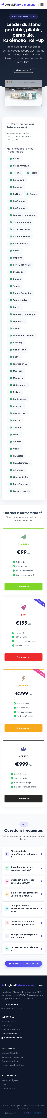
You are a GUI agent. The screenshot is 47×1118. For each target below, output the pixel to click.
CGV (4, 1084)
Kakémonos (17, 209)
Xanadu (15, 436)
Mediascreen (18, 422)
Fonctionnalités (9, 1021)
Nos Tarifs (6, 1025)
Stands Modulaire (20, 231)
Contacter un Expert (11, 1061)
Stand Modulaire (20, 238)
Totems (15, 181)
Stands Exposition (20, 301)
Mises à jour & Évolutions (13, 1065)
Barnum (15, 287)
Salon (14, 337)
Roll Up (15, 202)
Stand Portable (19, 252)
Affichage (16, 478)
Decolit (15, 443)
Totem (32, 181)
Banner (31, 202)
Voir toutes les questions (23, 963)
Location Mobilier (20, 499)
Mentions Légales (10, 1080)
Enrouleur (16, 195)
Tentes (15, 294)
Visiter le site (23, 70)
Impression (17, 330)
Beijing (15, 400)
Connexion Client (12, 1037)
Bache (15, 365)
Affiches (15, 450)
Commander (23, 586)
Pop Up (15, 315)
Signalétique (18, 358)
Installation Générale (22, 344)
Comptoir (16, 415)
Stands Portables (20, 245)
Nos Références (9, 1033)
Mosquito (16, 386)
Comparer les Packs (11, 1029)
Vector (15, 429)
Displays (16, 266)
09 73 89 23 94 (10, 1004)
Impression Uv (18, 372)
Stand (14, 167)
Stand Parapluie (19, 174)
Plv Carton (17, 464)
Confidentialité (8, 1088)
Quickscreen (18, 393)
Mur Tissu (16, 379)
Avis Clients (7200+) (11, 1053)
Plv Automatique (20, 471)
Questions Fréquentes (12, 1057)
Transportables (19, 308)
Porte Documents (20, 273)
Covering (16, 351)
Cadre (14, 457)
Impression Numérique (22, 223)
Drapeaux (16, 280)
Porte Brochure (19, 492)
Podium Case (18, 407)
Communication (19, 485)
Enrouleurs (17, 188)
